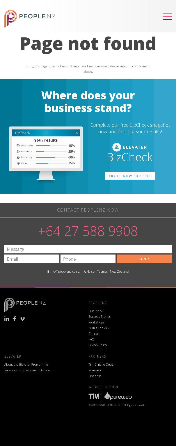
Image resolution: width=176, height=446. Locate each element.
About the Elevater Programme (26, 364)
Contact (94, 334)
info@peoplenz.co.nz (65, 271)
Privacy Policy (98, 345)
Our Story (95, 311)
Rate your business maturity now (27, 370)
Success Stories (100, 316)
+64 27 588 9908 (88, 231)
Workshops (97, 322)
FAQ (91, 339)
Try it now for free (130, 176)
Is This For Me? (99, 328)
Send (144, 259)
